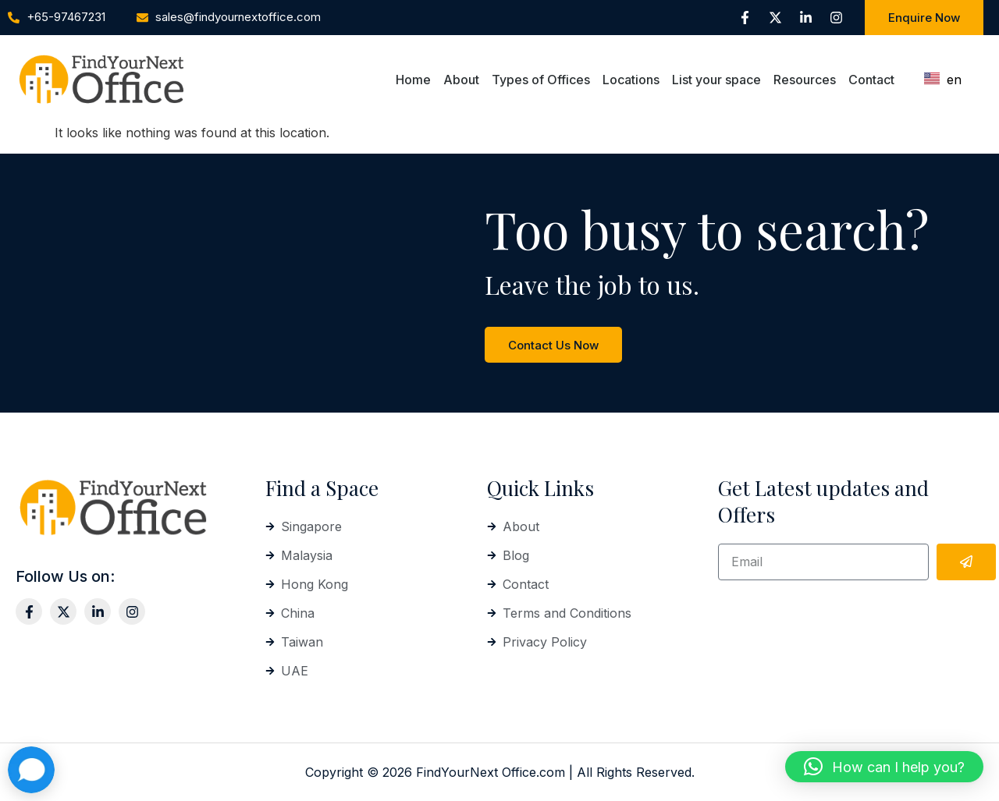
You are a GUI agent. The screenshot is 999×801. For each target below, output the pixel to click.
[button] (884, 766)
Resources (804, 79)
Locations (631, 79)
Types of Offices (541, 79)
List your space (716, 79)
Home (413, 79)
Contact (871, 79)
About (461, 79)
